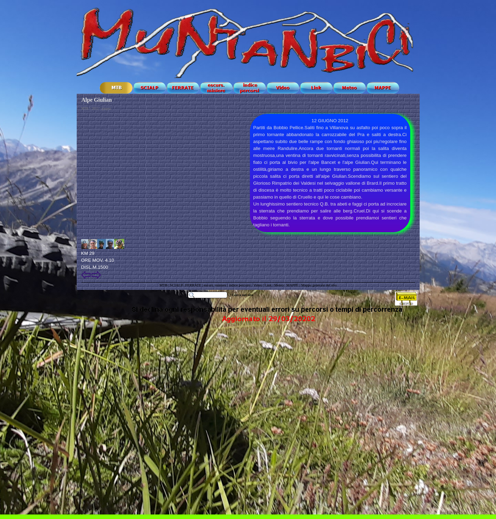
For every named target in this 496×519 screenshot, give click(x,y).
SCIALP (176, 285)
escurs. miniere (215, 285)
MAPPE (292, 285)
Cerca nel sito (242, 295)
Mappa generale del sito (319, 285)
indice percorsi (240, 285)
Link (267, 285)
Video (257, 285)
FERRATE (193, 285)
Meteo (279, 285)
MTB (163, 285)
